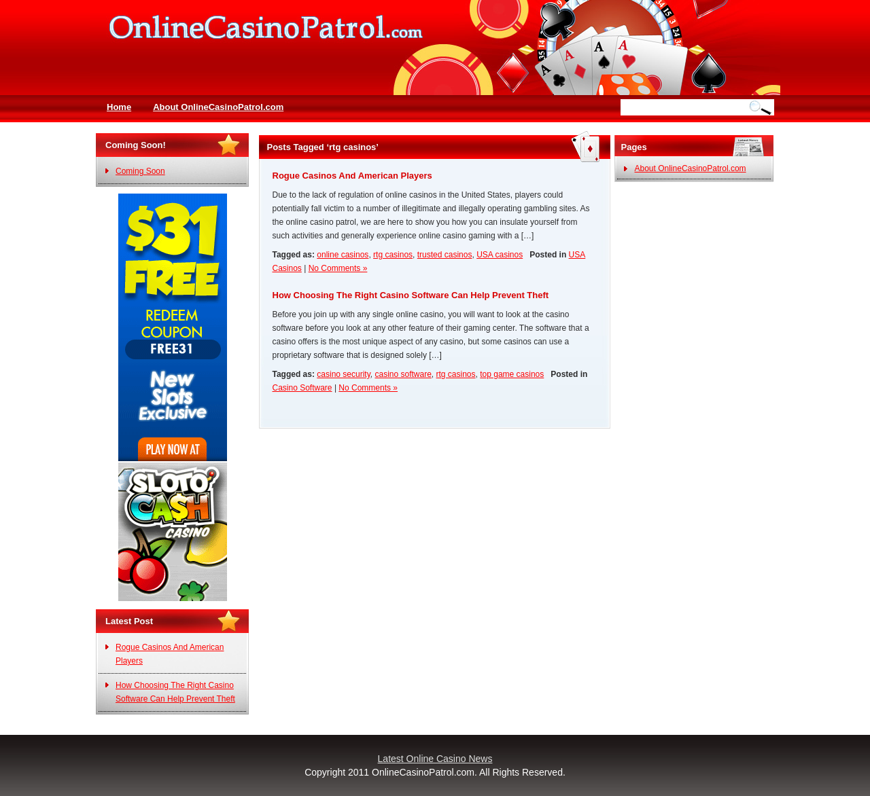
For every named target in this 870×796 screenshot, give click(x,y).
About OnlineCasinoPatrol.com (218, 107)
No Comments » (338, 268)
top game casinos (512, 374)
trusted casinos (444, 254)
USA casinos (499, 254)
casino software (403, 374)
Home (119, 107)
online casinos (342, 254)
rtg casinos (393, 254)
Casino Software (302, 388)
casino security (343, 374)
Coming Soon (140, 171)
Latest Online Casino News (435, 758)
